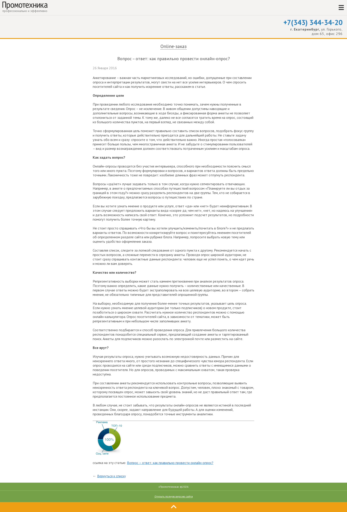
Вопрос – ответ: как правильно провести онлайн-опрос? (170, 462)
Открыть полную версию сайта (173, 496)
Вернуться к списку (111, 476)
